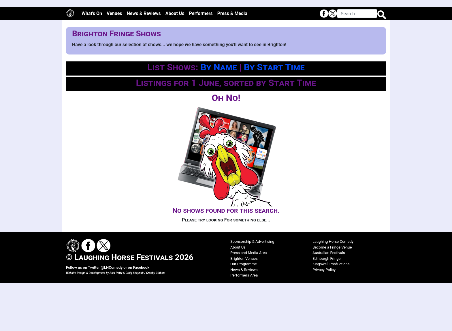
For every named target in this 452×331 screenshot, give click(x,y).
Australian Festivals (328, 301)
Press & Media (232, 62)
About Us (174, 62)
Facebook (141, 316)
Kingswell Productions (331, 312)
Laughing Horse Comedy (332, 290)
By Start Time (274, 115)
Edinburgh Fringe (326, 306)
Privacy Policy (324, 318)
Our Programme (243, 312)
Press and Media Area (248, 301)
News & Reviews (144, 62)
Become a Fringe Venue (332, 295)
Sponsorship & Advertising (252, 290)
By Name (218, 115)
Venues (114, 62)
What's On (92, 62)
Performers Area (244, 323)
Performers (201, 62)
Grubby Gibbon (155, 321)
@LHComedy (112, 316)
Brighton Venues (244, 306)
